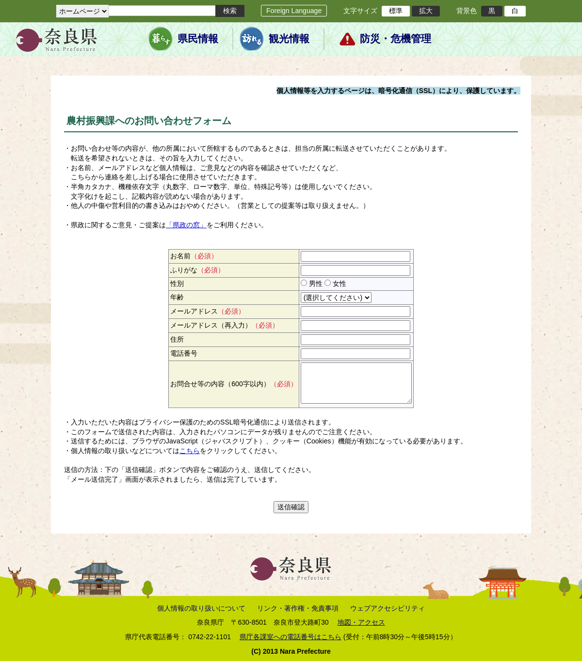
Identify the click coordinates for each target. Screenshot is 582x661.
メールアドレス (207, 311)
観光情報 (289, 39)
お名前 (194, 256)
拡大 (426, 11)
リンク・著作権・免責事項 (298, 608)
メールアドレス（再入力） (224, 325)
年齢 (177, 297)
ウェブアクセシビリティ (387, 608)
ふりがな (197, 270)
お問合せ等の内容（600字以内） (233, 384)
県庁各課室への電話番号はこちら (290, 637)
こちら (189, 451)
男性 (316, 283)
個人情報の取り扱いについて (201, 608)
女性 (339, 283)
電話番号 (183, 353)
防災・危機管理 (395, 39)
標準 (396, 11)
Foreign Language (294, 11)
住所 (177, 339)
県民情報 (198, 39)
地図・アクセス (361, 622)
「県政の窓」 (186, 225)
